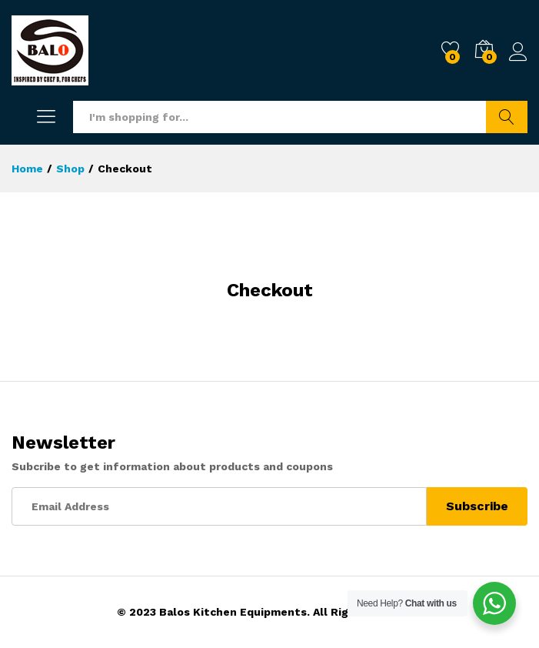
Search (506, 117)
